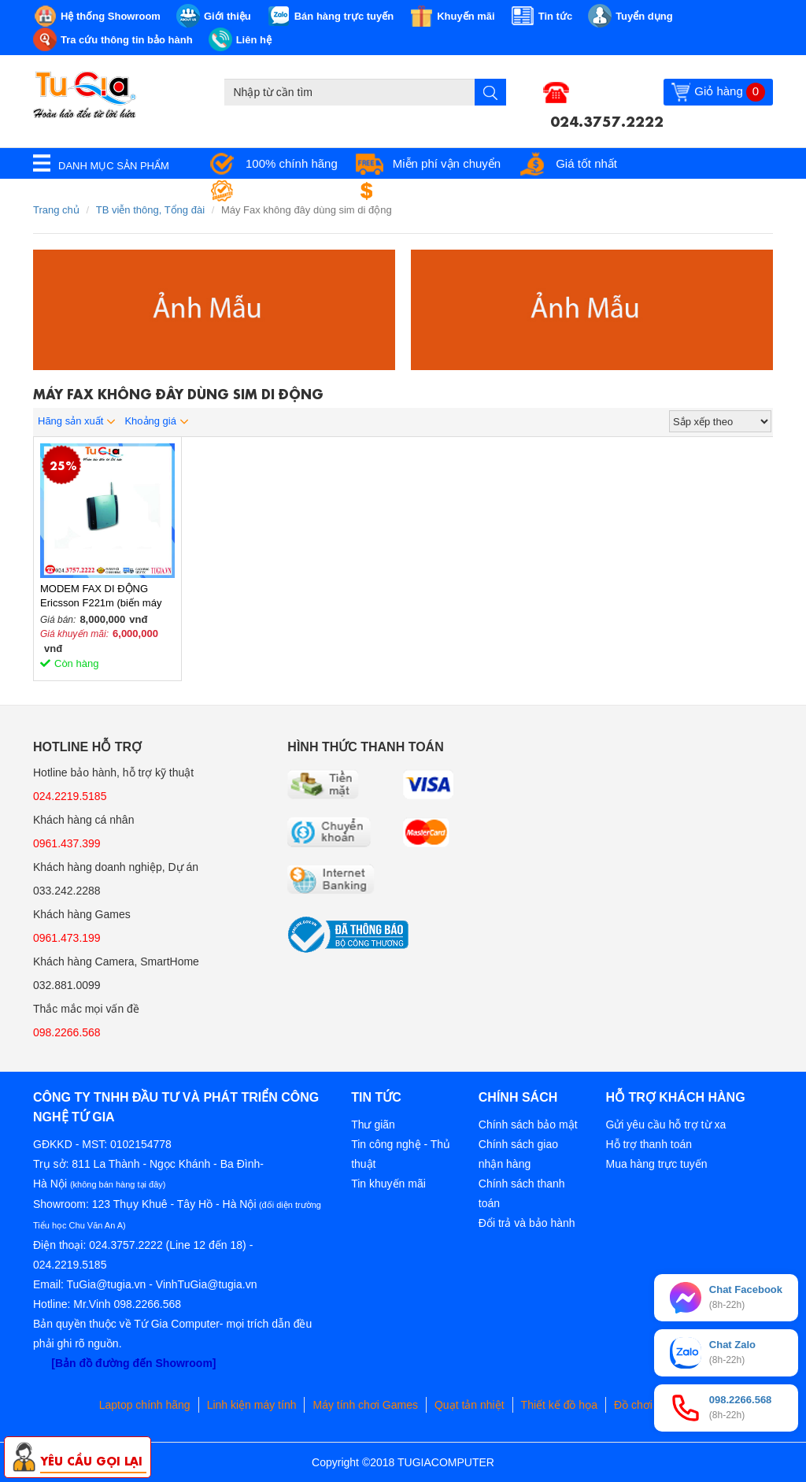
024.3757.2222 (607, 119)
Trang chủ (56, 210)
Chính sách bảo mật (528, 1124)
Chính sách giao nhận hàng (518, 1154)
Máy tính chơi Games (365, 1405)
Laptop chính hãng (144, 1405)
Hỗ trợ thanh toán (648, 1144)
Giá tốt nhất (586, 163)
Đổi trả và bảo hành (527, 1223)
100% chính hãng (292, 163)
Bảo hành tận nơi (290, 191)
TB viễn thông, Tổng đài (150, 210)
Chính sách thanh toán (522, 1193)
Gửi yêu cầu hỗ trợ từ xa (665, 1124)
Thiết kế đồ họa (559, 1405)
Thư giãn (373, 1124)
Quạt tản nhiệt (469, 1405)
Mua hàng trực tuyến (656, 1164)
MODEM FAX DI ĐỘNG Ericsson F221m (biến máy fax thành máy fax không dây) (107, 596)
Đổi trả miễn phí (431, 191)
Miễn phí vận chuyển (447, 163)
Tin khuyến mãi (388, 1183)
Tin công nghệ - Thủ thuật (400, 1154)
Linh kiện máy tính (252, 1405)
